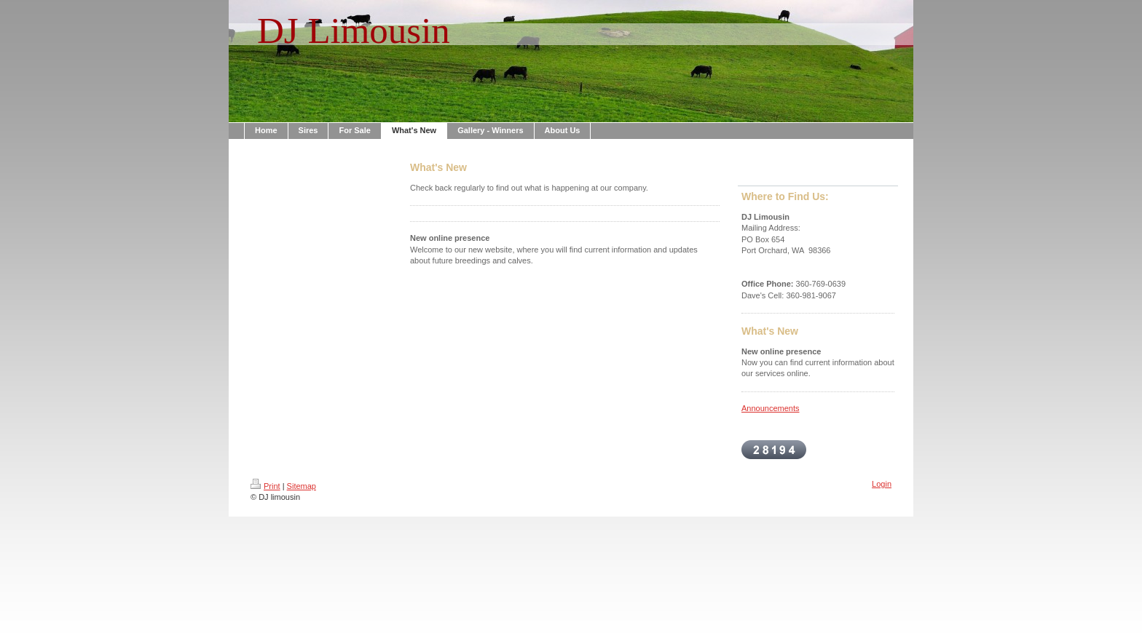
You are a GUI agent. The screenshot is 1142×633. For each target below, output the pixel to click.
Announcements (770, 408)
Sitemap (301, 486)
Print (265, 486)
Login (881, 483)
